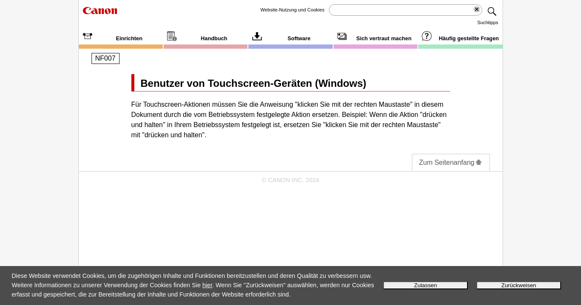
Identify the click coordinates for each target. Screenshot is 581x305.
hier (207, 285)
